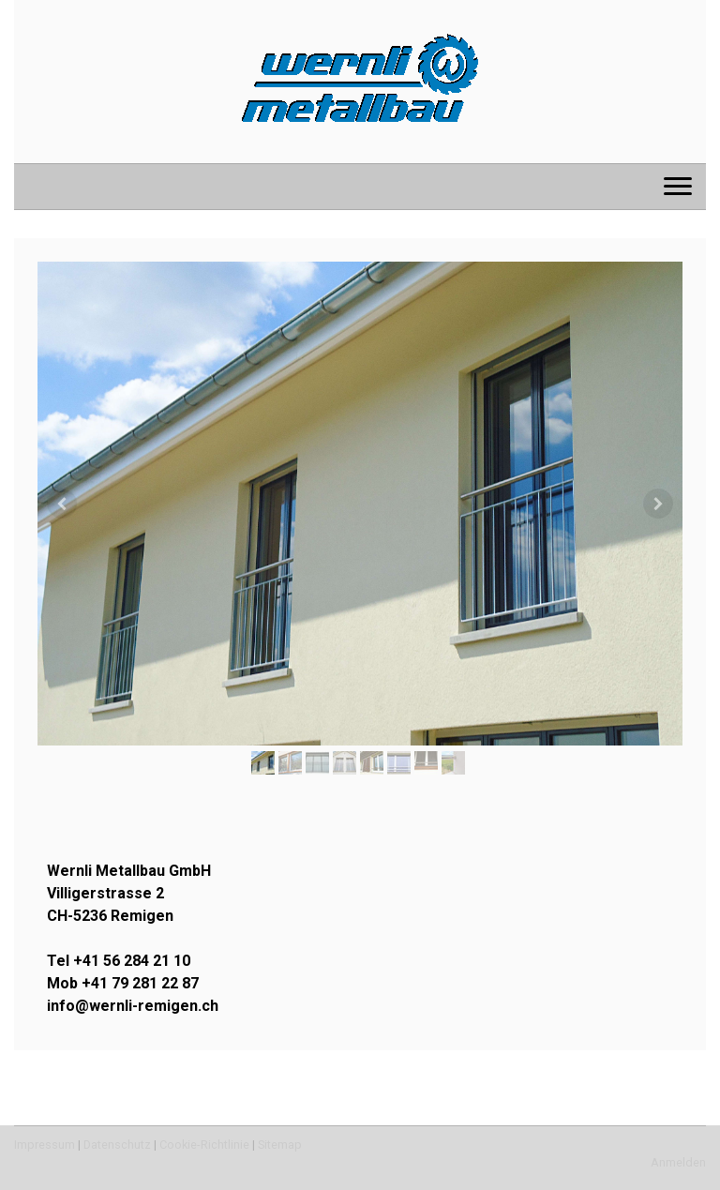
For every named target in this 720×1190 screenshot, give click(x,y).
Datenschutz (117, 1144)
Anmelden (678, 1162)
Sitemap (280, 1144)
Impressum (44, 1144)
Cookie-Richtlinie (204, 1144)
